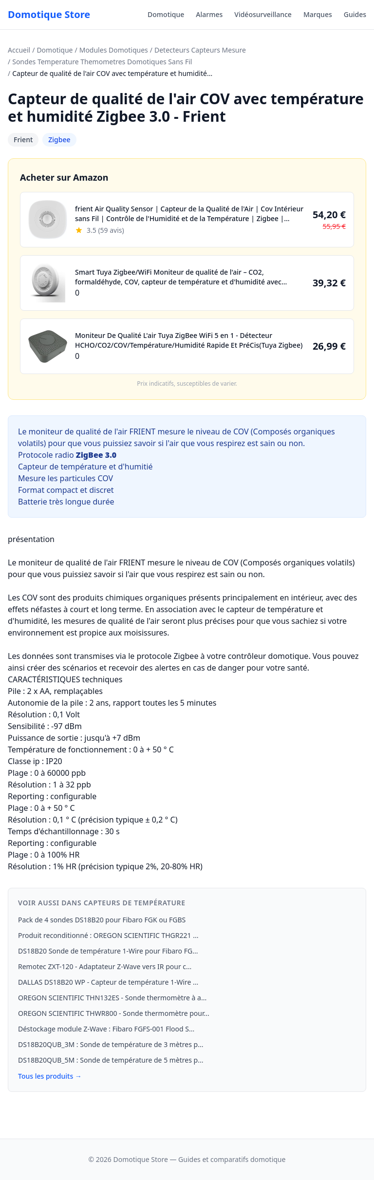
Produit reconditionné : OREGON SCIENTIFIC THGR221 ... (108, 935)
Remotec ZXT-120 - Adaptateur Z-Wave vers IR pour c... (104, 966)
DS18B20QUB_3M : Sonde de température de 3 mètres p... (110, 1044)
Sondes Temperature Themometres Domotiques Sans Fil (102, 61)
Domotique (166, 14)
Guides (355, 14)
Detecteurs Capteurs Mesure (200, 50)
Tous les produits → (50, 1076)
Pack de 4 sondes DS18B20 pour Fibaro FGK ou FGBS (102, 919)
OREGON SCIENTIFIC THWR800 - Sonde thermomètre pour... (113, 1013)
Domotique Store (49, 14)
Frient (23, 139)
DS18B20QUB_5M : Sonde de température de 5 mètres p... (110, 1060)
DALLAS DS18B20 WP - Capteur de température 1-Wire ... (108, 982)
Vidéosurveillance (263, 14)
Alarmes (209, 14)
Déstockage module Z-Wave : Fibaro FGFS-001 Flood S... (106, 1028)
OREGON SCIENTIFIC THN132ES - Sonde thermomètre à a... (112, 997)
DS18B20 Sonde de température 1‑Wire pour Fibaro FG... (108, 950)
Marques (317, 14)
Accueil (19, 50)
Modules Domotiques (113, 50)
